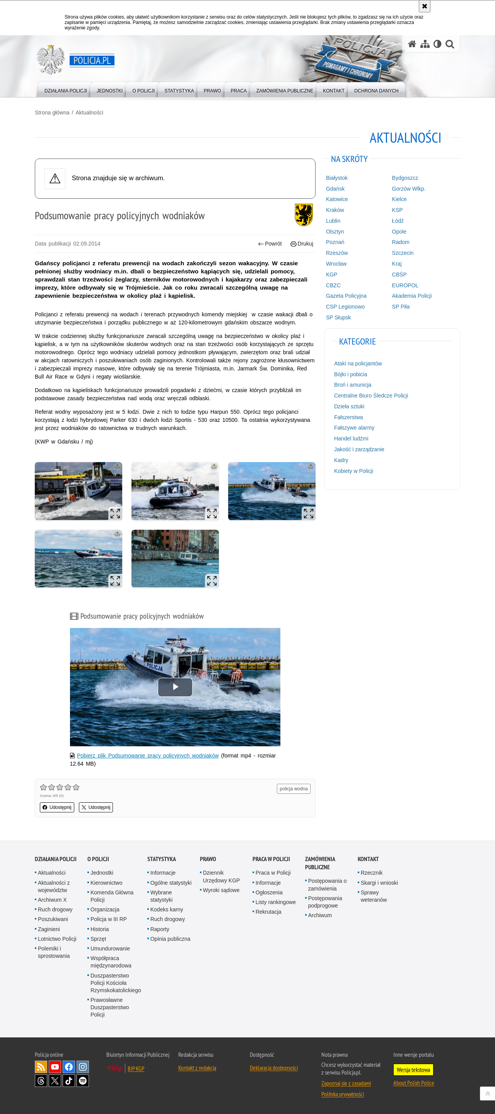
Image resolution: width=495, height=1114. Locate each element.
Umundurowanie (110, 948)
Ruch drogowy (55, 909)
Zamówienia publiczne (320, 863)
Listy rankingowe (276, 902)
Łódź (398, 221)
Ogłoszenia (269, 892)
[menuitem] (66, 89)
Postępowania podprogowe (325, 902)
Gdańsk (335, 189)
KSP (397, 210)
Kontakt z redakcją (197, 1067)
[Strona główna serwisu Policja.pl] (412, 44)
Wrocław (336, 264)
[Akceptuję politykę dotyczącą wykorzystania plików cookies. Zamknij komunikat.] (424, 6)
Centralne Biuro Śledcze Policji (371, 395)
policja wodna (294, 789)
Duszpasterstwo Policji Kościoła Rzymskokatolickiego (115, 982)
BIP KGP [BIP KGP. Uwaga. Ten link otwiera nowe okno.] (136, 1068)
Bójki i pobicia (350, 374)
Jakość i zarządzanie (359, 449)
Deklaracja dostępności (274, 1067)
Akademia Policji (412, 296)
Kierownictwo (106, 883)
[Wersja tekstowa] (438, 44)
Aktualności (89, 112)
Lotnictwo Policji (57, 939)
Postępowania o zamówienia (327, 884)
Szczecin (403, 253)
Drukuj (301, 244)
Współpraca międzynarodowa (110, 962)
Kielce (399, 199)
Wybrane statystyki (161, 896)
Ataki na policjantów (358, 363)
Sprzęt (98, 939)
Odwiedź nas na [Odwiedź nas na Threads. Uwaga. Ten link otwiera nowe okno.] (41, 1081)
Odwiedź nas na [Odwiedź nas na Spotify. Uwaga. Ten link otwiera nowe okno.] (83, 1081)
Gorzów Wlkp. (409, 189)
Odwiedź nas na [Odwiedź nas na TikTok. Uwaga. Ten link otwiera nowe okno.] (69, 1081)
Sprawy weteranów (374, 896)
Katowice (337, 199)
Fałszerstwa (348, 417)
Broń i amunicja (353, 385)
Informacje (163, 873)
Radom (401, 242)
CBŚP (399, 274)
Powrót (270, 244)
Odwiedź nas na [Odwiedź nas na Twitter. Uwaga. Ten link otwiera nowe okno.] (55, 1081)
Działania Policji (56, 859)
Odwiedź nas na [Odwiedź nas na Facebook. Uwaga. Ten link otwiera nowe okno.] (69, 1067)
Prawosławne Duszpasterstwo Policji (109, 1007)
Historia (99, 929)
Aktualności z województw (54, 886)
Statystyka (161, 859)
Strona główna (52, 112)
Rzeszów (337, 253)
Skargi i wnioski (379, 883)
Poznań (335, 242)
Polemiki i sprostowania (54, 952)
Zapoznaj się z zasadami (346, 1083)
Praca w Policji (271, 859)
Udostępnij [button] (57, 807)
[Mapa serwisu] (425, 44)
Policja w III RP (108, 919)
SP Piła (401, 307)
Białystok (337, 178)
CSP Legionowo (345, 307)
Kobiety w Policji (353, 471)
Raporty (159, 929)
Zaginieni (49, 929)
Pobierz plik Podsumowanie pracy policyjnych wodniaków (148, 755)
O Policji (98, 859)
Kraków (335, 210)
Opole (399, 232)
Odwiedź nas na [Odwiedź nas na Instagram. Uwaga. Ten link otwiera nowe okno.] (83, 1067)
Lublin (333, 221)
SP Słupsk (338, 317)
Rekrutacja (269, 912)
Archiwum (320, 915)
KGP (332, 274)
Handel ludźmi (351, 438)
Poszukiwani (53, 919)
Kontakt (368, 859)
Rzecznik (372, 873)
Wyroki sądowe (221, 890)
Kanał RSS (41, 1067)
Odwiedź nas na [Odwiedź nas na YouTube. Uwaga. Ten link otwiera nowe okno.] (55, 1067)
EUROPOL (405, 285)
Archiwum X (52, 900)
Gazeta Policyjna (346, 296)
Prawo (208, 859)
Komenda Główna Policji (111, 896)
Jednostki (101, 873)
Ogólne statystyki (171, 883)
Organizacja (104, 909)
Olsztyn (335, 232)
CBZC (333, 285)
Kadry (341, 460)
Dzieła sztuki (349, 406)
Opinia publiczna (170, 939)
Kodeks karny (166, 909)
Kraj (397, 264)
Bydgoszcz (405, 178)
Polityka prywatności (342, 1094)
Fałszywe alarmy (354, 428)
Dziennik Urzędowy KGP (221, 876)
